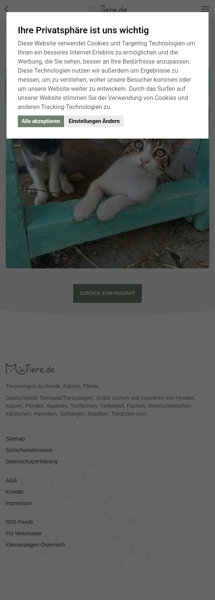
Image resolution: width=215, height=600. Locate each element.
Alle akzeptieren (41, 121)
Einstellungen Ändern (94, 121)
